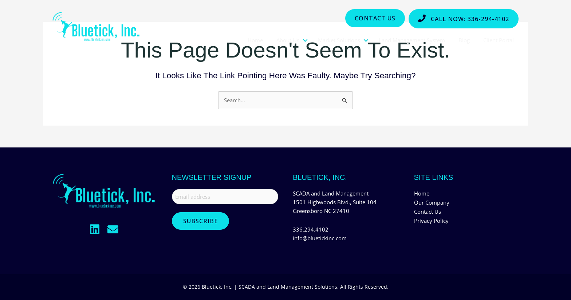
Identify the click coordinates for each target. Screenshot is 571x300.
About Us (287, 40)
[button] (94, 229)
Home (255, 40)
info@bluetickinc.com (320, 238)
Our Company (431, 202)
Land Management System (412, 40)
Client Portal (498, 40)
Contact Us (427, 211)
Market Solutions (339, 40)
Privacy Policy (431, 220)
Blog (464, 40)
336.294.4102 (310, 229)
